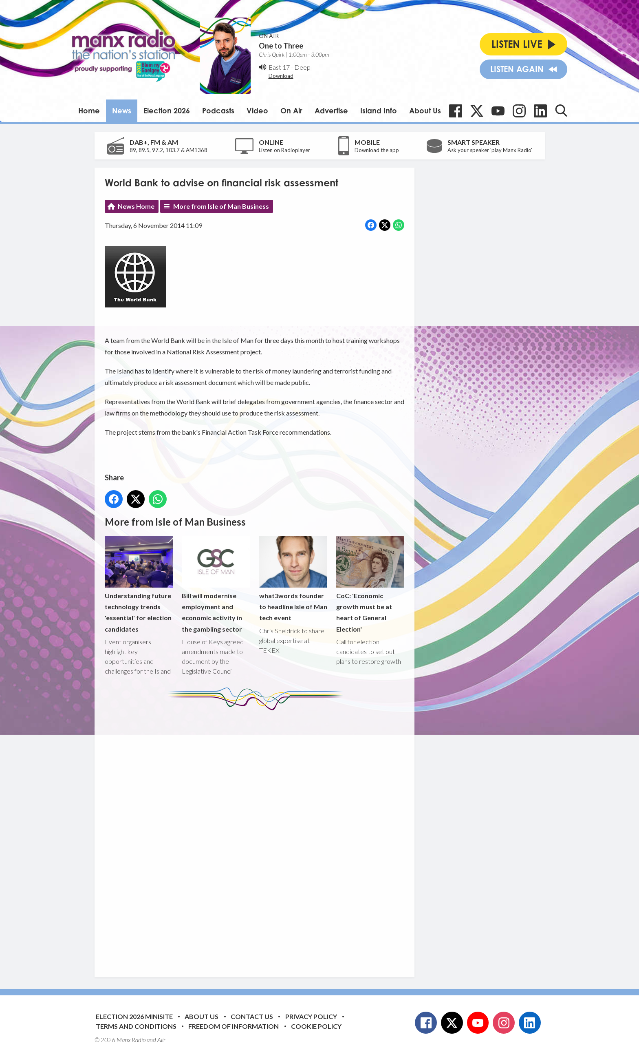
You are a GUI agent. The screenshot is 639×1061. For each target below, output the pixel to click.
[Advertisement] (257, 837)
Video (257, 110)
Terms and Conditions (136, 1026)
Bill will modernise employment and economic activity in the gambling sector (216, 584)
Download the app (377, 150)
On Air (291, 110)
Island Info (378, 110)
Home (89, 110)
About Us (425, 110)
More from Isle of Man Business (221, 206)
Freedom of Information (233, 1026)
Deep (302, 67)
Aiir (161, 1039)
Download (281, 76)
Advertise (331, 110)
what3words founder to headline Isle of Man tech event (293, 578)
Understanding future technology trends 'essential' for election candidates (139, 584)
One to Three (281, 45)
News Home (136, 206)
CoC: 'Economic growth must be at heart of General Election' (370, 584)
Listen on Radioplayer (284, 150)
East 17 (279, 67)
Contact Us (252, 1016)
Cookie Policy (316, 1026)
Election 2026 (166, 110)
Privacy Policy (311, 1016)
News (121, 110)
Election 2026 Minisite (134, 1016)
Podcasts (218, 110)
